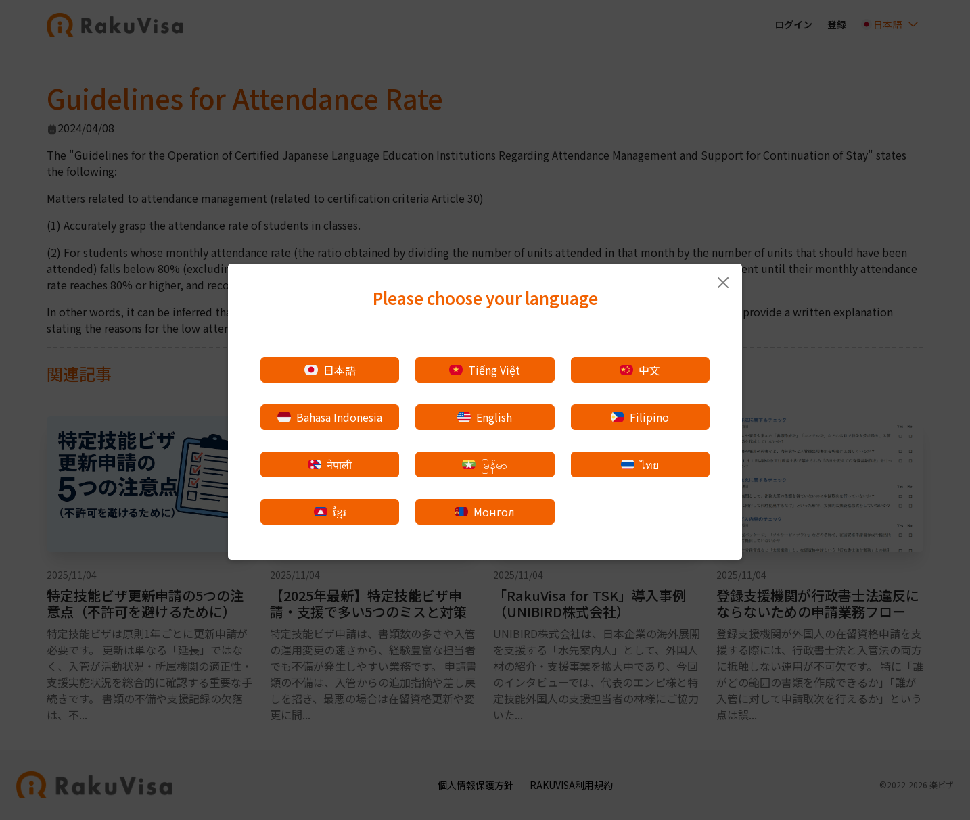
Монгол (485, 512)
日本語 (330, 370)
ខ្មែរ (330, 512)
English (484, 417)
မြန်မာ (484, 464)
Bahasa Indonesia (329, 417)
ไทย (640, 464)
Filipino (640, 417)
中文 (640, 370)
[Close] (723, 282)
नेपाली (330, 464)
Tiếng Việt (484, 370)
